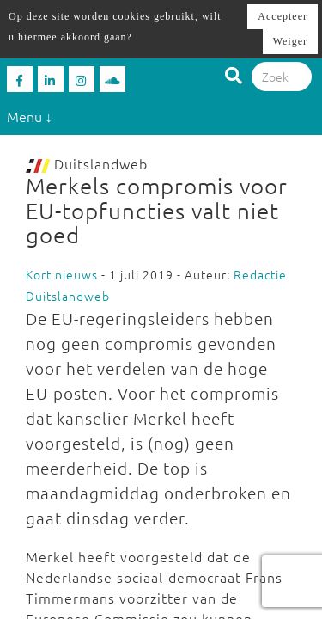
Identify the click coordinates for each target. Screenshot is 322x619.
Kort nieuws (62, 274)
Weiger (290, 41)
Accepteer (282, 16)
